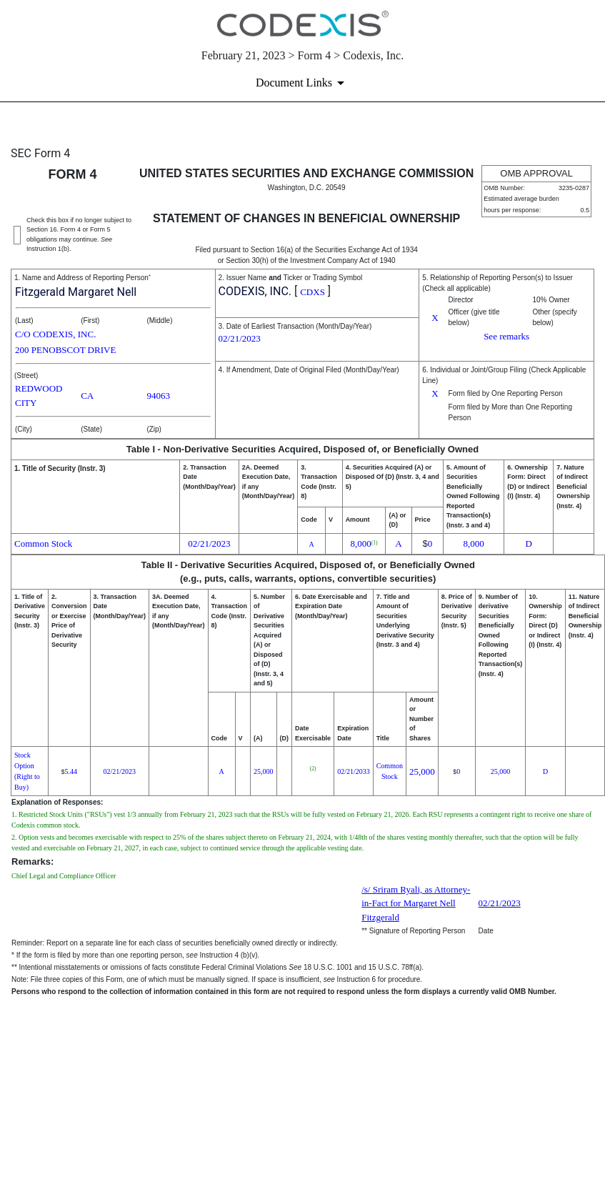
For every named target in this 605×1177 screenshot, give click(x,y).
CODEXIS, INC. (255, 291)
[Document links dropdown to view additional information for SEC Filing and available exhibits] (302, 83)
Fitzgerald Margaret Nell (75, 292)
